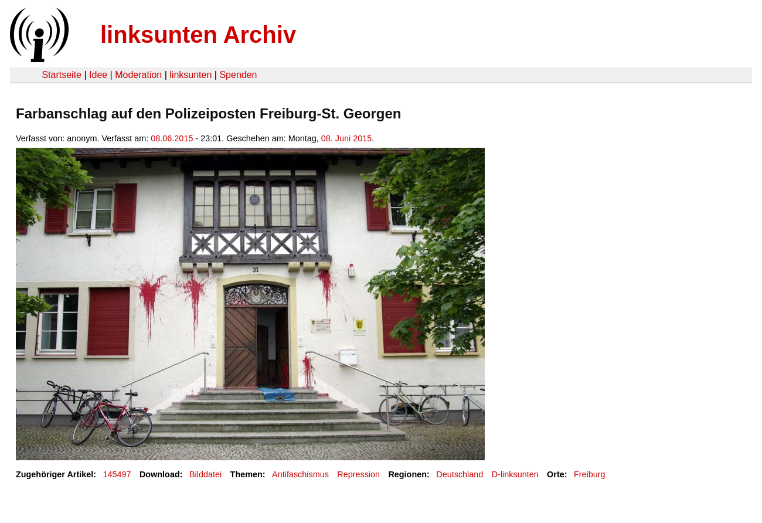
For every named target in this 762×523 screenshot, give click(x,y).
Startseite (61, 75)
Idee (98, 75)
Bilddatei (205, 474)
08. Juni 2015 (346, 138)
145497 (117, 474)
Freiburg (589, 474)
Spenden (238, 75)
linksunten (190, 75)
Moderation (138, 75)
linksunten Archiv (198, 34)
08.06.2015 (172, 138)
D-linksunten (515, 474)
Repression (358, 474)
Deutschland (459, 474)
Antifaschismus (300, 474)
